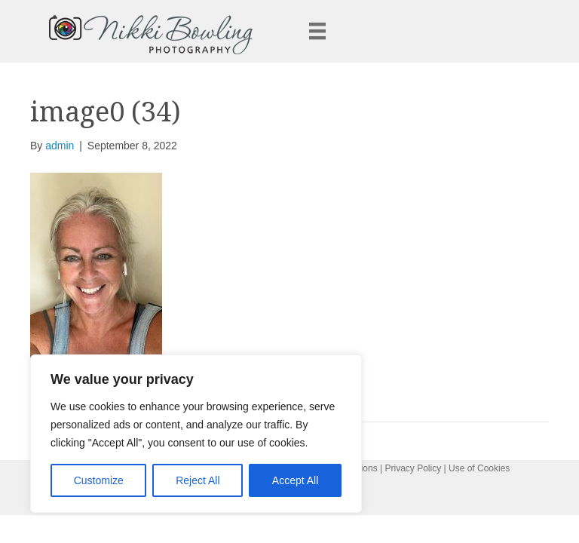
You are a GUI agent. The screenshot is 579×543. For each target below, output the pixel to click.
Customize (99, 480)
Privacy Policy (413, 468)
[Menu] (317, 31)
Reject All (197, 480)
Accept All (295, 480)
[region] (196, 433)
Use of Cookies (479, 468)
